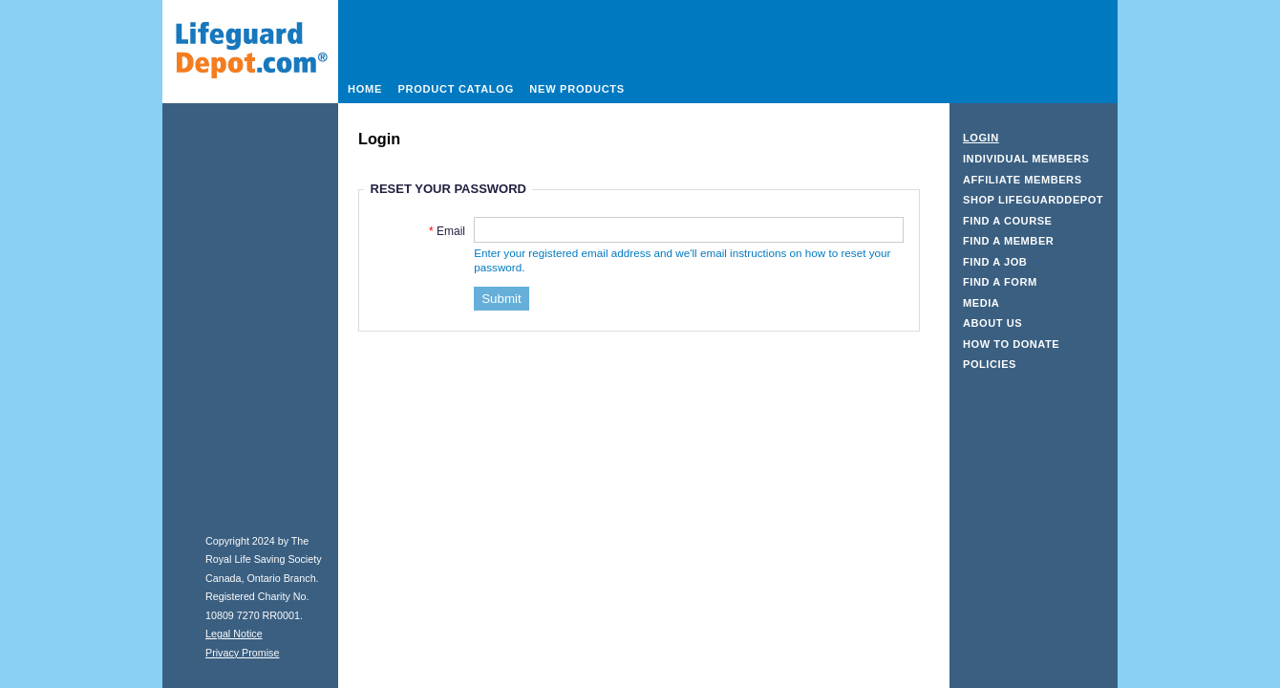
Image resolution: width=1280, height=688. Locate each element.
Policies (989, 364)
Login (981, 137)
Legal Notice (234, 633)
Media (981, 303)
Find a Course (1008, 220)
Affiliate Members (1022, 179)
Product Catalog (455, 89)
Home (365, 89)
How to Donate (1011, 344)
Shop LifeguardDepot (1033, 199)
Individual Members (1026, 158)
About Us (992, 323)
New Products (577, 89)
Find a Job (995, 262)
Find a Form (1000, 282)
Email (451, 231)
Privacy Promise (242, 652)
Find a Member (1008, 241)
